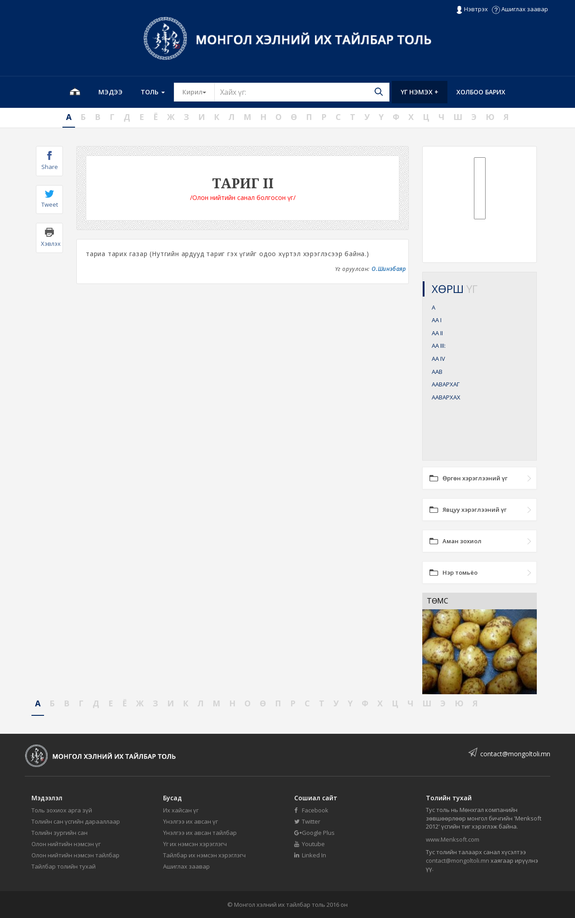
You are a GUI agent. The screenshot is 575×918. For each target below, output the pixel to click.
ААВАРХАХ (446, 397)
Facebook (311, 810)
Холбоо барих (480, 92)
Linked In (310, 855)
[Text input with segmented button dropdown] (301, 92)
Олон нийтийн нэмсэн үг (66, 844)
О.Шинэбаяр (389, 269)
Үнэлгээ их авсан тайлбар (200, 833)
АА (437, 320)
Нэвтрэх (472, 9)
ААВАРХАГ (446, 384)
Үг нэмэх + (419, 92)
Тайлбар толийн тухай (63, 866)
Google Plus (314, 833)
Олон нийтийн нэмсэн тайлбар (75, 855)
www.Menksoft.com (452, 839)
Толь (153, 92)
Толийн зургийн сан (59, 833)
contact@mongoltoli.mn (515, 753)
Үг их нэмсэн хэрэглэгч (195, 844)
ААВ (437, 372)
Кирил (198, 91)
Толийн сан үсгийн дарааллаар (75, 821)
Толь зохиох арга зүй (61, 810)
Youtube (309, 844)
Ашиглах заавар (520, 9)
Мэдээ (110, 92)
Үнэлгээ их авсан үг (190, 821)
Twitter (307, 821)
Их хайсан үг (181, 810)
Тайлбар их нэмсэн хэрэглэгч (204, 855)
